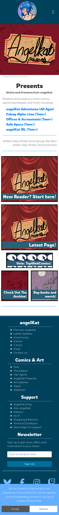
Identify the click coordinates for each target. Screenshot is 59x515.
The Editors (21, 370)
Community (21, 337)
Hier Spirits (20, 374)
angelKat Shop (23, 404)
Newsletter (29, 434)
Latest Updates (23, 333)
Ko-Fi (17, 415)
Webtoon (19, 389)
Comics (14, 76)
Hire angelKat (22, 408)
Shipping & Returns (26, 419)
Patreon (18, 411)
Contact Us (20, 352)
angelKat (29, 322)
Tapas (17, 386)
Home (5, 76)
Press (17, 348)
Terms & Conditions (26, 423)
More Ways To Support (28, 427)
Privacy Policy (33, 501)
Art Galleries (21, 382)
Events (18, 341)
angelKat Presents (25, 378)
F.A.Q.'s (18, 345)
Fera (16, 367)
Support (29, 397)
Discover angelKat (25, 329)
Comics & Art (29, 360)
